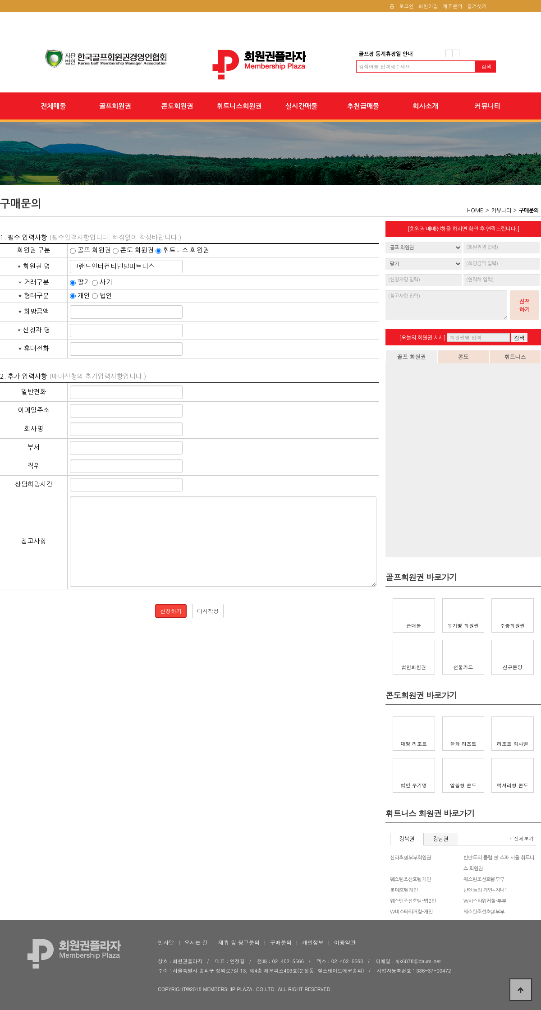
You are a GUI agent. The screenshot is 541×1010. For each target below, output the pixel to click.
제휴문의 (453, 6)
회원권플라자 (270, 65)
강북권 (406, 839)
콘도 (463, 356)
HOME (475, 210)
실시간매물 (301, 105)
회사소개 (425, 105)
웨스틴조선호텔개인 (410, 879)
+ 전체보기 (521, 838)
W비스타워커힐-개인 (411, 911)
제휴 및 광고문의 (239, 942)
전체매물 (53, 105)
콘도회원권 (177, 105)
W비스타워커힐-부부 (484, 901)
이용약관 (345, 942)
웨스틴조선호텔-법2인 (413, 901)
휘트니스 (515, 356)
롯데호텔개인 (404, 890)
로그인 (406, 6)
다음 (455, 53)
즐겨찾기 (477, 6)
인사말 (166, 942)
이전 (449, 53)
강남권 (440, 839)
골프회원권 (115, 105)
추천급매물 (363, 105)
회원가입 (428, 6)
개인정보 (313, 942)
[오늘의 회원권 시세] (422, 337)
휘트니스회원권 (239, 105)
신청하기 (524, 305)
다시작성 (208, 611)
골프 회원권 (411, 356)
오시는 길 (196, 942)
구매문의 (281, 942)
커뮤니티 (487, 105)
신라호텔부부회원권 (410, 857)
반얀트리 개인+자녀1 (485, 890)
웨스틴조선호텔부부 (483, 879)
